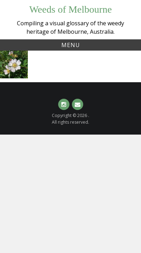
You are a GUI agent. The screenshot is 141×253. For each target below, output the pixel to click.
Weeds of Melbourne (70, 9)
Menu (70, 45)
